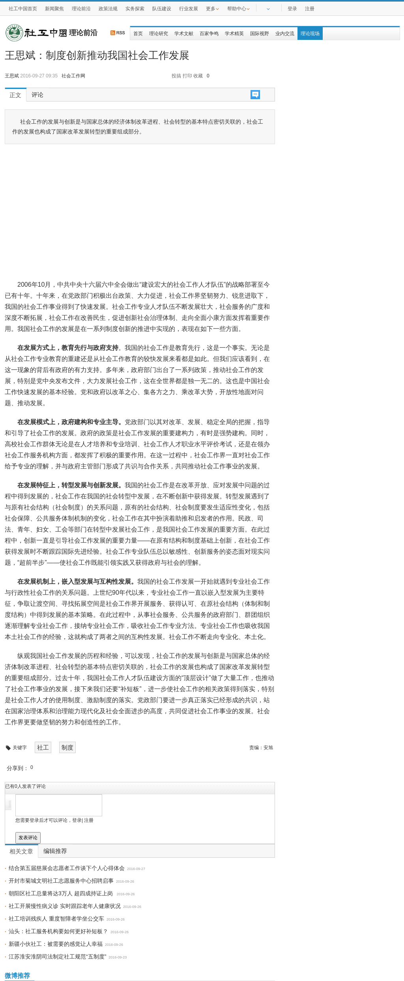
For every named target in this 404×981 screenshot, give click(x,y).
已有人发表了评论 (25, 786)
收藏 (198, 76)
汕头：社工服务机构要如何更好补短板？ (58, 931)
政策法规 (108, 8)
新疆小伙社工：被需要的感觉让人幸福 (56, 944)
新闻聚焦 (54, 8)
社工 (43, 747)
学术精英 (234, 33)
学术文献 (183, 33)
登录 (292, 8)
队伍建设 (161, 8)
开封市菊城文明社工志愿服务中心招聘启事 (61, 881)
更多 (212, 8)
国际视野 (259, 33)
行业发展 (188, 8)
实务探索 (134, 8)
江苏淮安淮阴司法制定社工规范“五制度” (57, 956)
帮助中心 (238, 8)
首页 (138, 33)
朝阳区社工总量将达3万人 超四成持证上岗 (61, 893)
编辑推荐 (55, 851)
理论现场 (310, 33)
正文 (15, 95)
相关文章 (21, 851)
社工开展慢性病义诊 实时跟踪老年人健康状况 (65, 906)
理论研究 (158, 33)
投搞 (176, 76)
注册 (309, 8)
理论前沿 (81, 8)
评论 (37, 95)
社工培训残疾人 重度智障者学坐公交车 (56, 918)
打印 (187, 76)
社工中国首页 (23, 8)
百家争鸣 (209, 33)
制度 (67, 747)
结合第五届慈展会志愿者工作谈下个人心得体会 (67, 868)
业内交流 (284, 33)
